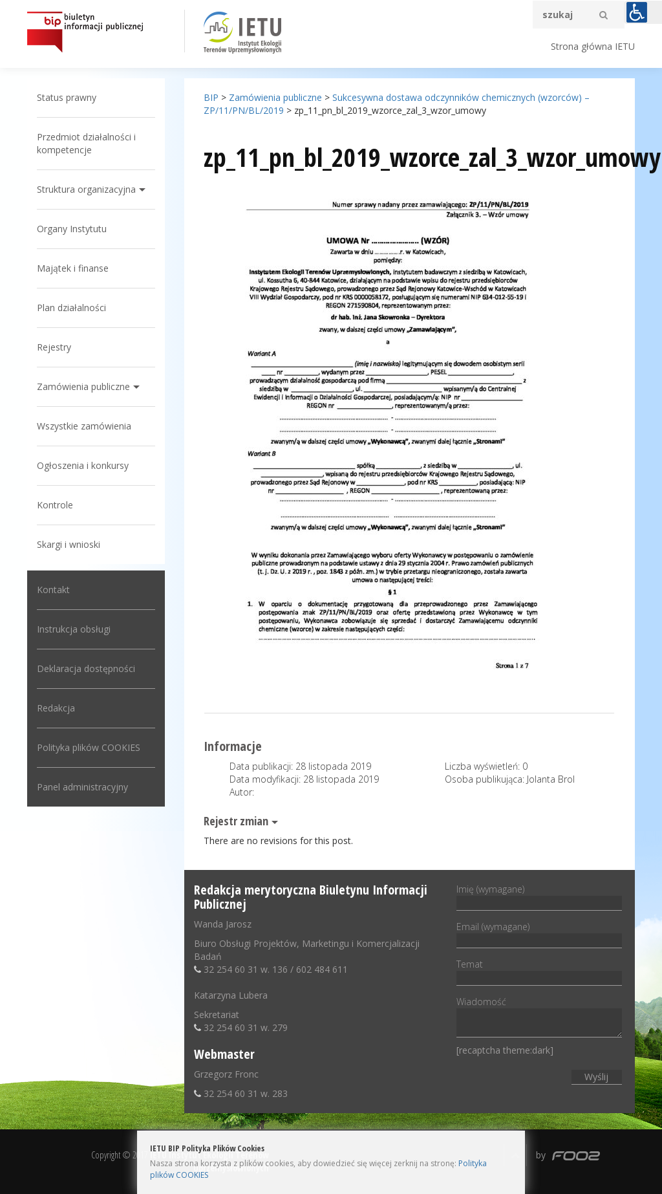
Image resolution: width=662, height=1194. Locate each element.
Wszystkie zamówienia (84, 426)
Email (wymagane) (538, 933)
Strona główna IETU (593, 46)
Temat (538, 971)
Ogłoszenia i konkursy (83, 465)
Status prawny (66, 97)
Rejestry (54, 347)
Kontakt (53, 589)
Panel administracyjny (82, 787)
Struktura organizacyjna (86, 189)
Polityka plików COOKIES (88, 747)
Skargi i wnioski (68, 544)
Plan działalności (71, 307)
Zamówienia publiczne (83, 386)
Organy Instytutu (72, 229)
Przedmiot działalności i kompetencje (86, 143)
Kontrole (55, 505)
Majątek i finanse (73, 268)
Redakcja (56, 708)
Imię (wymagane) (538, 896)
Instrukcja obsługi (74, 629)
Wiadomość (538, 1017)
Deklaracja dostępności (86, 668)
